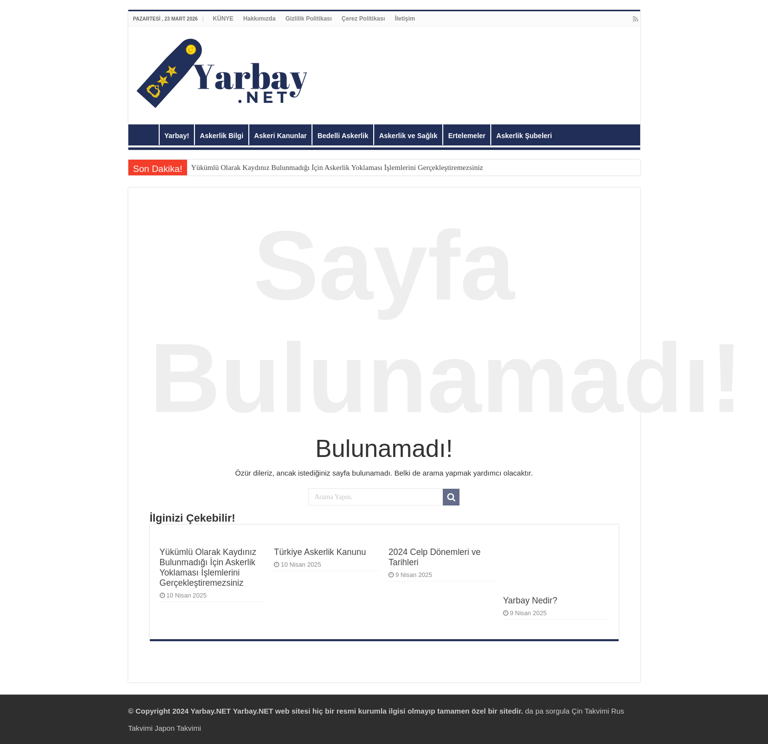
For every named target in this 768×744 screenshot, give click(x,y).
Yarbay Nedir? (530, 600)
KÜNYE (223, 18)
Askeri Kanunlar (280, 136)
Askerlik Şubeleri (524, 136)
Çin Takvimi (590, 711)
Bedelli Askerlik (342, 136)
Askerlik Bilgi (221, 136)
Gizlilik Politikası (309, 18)
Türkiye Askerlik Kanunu (320, 552)
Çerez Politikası (363, 18)
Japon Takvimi (178, 728)
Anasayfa (146, 134)
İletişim (405, 18)
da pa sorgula (548, 711)
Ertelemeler (466, 136)
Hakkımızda (259, 18)
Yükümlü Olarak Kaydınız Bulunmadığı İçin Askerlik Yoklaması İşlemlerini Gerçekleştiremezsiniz (337, 167)
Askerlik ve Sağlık (408, 136)
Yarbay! (177, 136)
